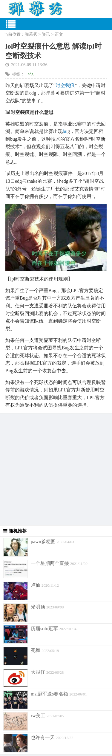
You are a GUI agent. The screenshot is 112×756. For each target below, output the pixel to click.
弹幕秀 (31, 34)
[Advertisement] (56, 469)
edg (30, 74)
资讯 (46, 34)
